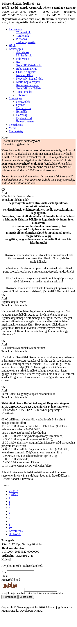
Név (3, 572)
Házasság (21, 114)
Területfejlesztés (25, 42)
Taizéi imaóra (24, 91)
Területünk (22, 35)
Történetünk (23, 32)
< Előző (13, 494)
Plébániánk (15, 29)
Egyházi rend (24, 118)
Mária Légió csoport (28, 81)
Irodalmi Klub (24, 75)
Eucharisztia (23, 108)
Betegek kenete (25, 121)
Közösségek (16, 48)
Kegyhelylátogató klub (29, 78)
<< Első (13, 491)
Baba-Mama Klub (26, 68)
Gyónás (20, 104)
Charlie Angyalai (26, 71)
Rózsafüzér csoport (27, 85)
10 (10, 527)
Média (12, 128)
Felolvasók (22, 58)
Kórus (19, 62)
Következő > (16, 530)
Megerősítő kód (10, 579)
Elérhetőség (16, 131)
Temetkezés (16, 124)
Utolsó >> (15, 534)
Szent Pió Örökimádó (29, 65)
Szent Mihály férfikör (29, 88)
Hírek (12, 45)
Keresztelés (23, 101)
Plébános (21, 39)
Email (4, 576)
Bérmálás (21, 111)
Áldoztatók (22, 52)
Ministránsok (24, 55)
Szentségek (15, 98)
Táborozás (22, 95)
